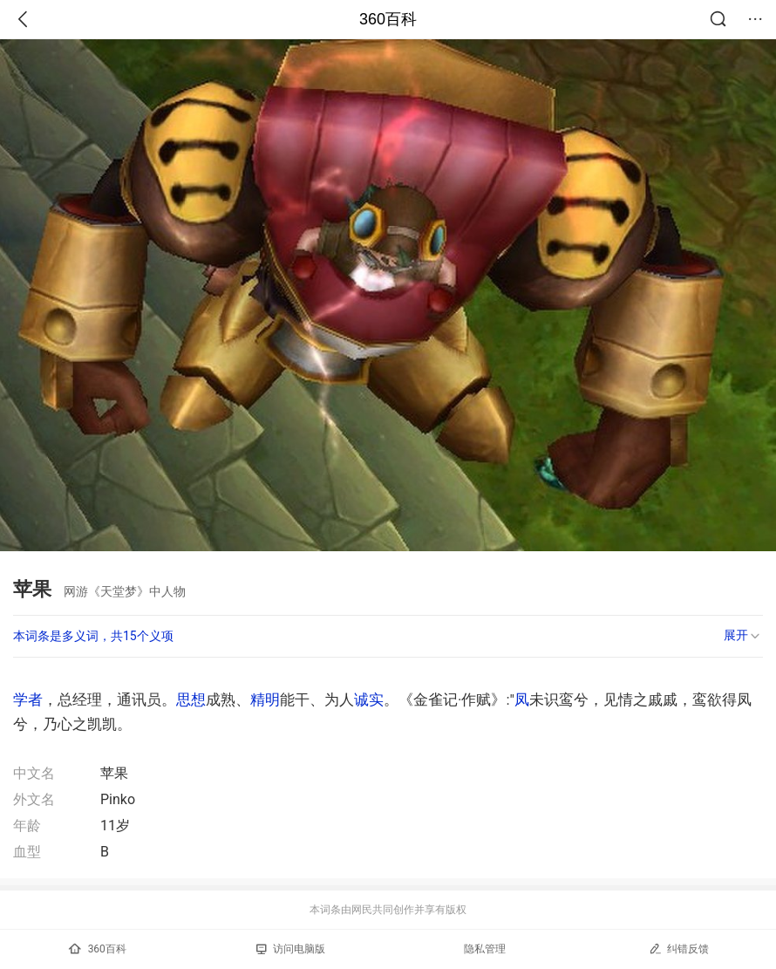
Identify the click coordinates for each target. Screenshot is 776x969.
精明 (265, 699)
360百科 (388, 19)
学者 (28, 699)
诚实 (369, 699)
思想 (191, 699)
